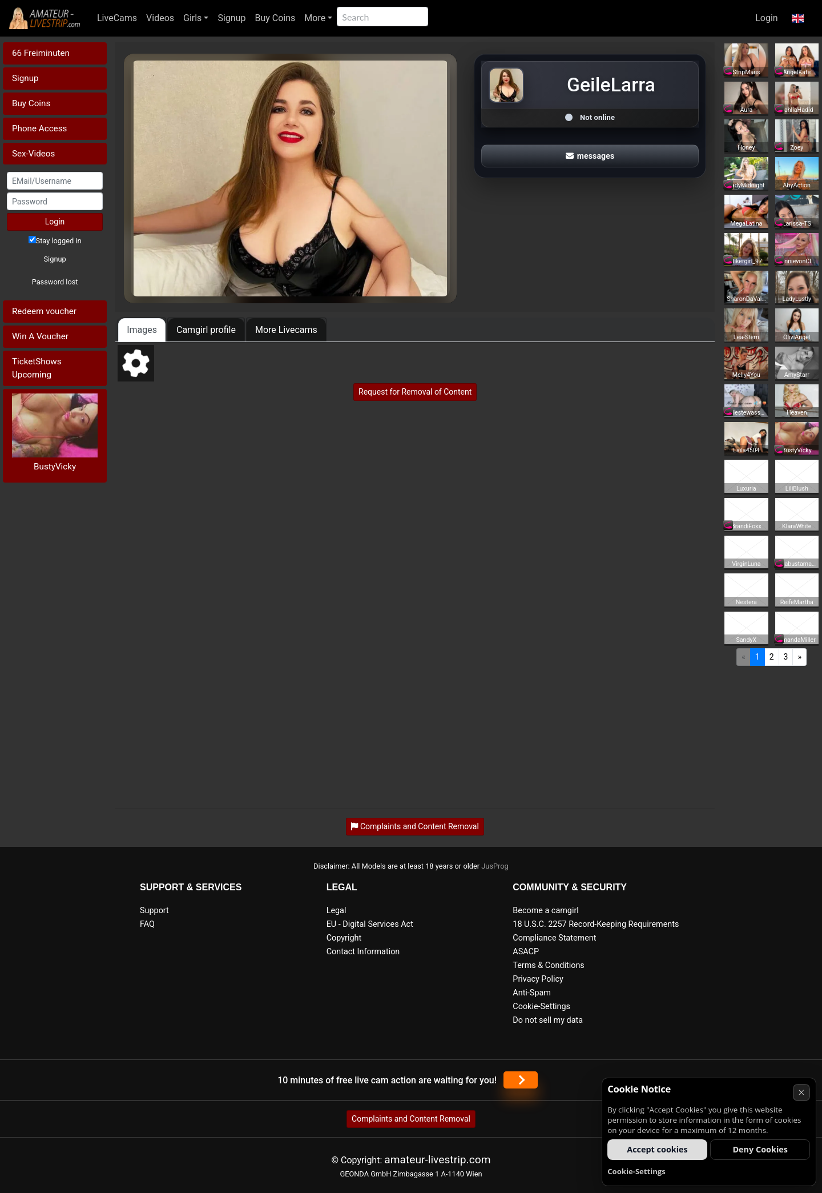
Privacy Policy (538, 979)
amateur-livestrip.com (437, 1159)
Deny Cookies (760, 1149)
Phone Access (39, 128)
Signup (231, 18)
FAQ (147, 924)
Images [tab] (142, 329)
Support (154, 910)
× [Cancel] (801, 1092)
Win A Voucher (40, 336)
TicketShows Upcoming (37, 368)
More (314, 18)
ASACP (526, 952)
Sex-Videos (33, 153)
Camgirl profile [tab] (206, 329)
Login (766, 18)
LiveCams (117, 18)
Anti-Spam (532, 993)
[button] (797, 18)
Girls (192, 18)
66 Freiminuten (41, 53)
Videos (160, 18)
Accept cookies (657, 1149)
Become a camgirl (546, 910)
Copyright (344, 938)
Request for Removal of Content (415, 391)
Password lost (55, 282)
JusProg (495, 866)
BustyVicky (55, 466)
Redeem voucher (44, 311)
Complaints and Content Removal (411, 1118)
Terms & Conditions (548, 965)
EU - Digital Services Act (370, 924)
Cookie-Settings (541, 1006)
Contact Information (363, 952)
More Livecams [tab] (286, 329)
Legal (336, 910)
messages (590, 155)
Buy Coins (275, 18)
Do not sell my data (548, 1020)
